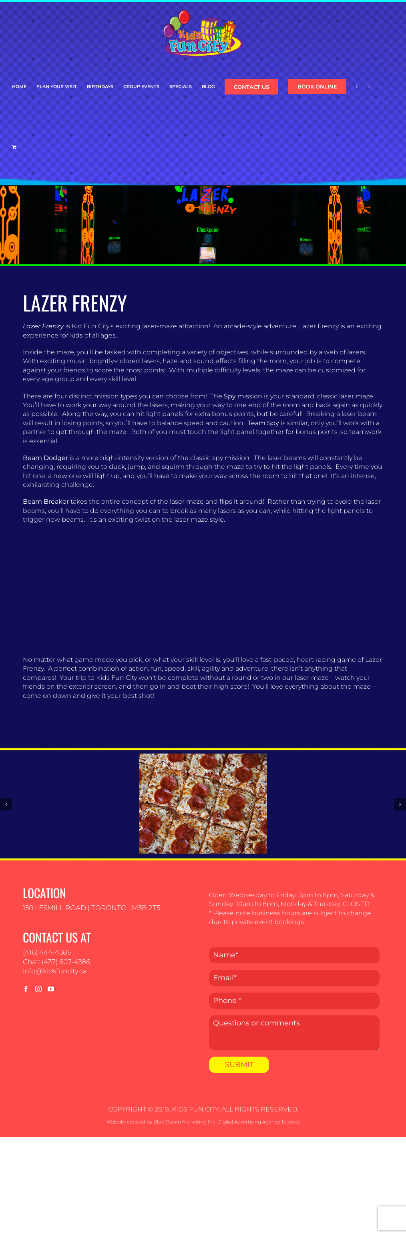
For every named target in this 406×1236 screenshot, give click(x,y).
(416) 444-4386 (47, 952)
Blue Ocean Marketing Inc (184, 1122)
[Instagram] (38, 989)
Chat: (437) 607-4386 (56, 962)
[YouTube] (51, 989)
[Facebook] (26, 989)
